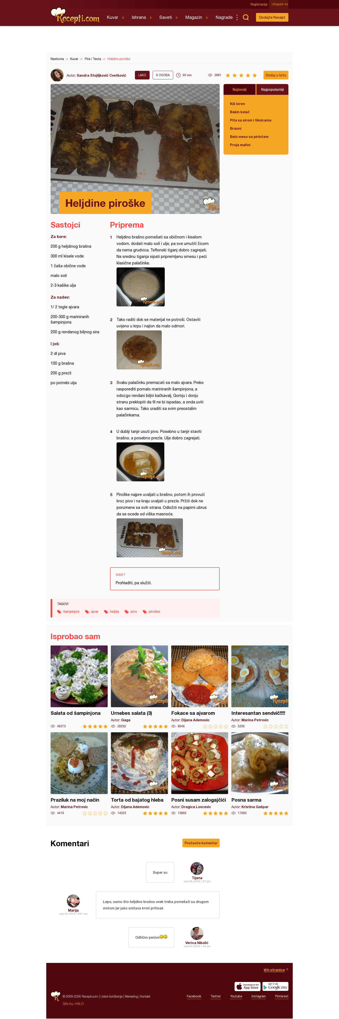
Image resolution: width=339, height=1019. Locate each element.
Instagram (259, 997)
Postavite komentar (201, 843)
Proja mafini (240, 145)
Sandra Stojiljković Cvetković (101, 75)
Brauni (235, 128)
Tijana (197, 878)
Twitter (216, 997)
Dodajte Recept (272, 17)
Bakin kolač (240, 112)
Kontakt (145, 997)
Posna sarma (259, 773)
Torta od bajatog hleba (139, 773)
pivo (134, 611)
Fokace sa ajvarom (199, 686)
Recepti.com (75, 15)
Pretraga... (246, 17)
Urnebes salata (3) (139, 686)
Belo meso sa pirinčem (249, 136)
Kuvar (112, 17)
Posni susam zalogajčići (199, 773)
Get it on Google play (275, 987)
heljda (114, 611)
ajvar (94, 611)
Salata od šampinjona (79, 686)
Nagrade (224, 17)
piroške (154, 611)
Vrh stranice (274, 970)
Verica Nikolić (196, 943)
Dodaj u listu (276, 75)
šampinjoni (71, 611)
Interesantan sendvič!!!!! (259, 686)
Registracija (259, 4)
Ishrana (139, 17)
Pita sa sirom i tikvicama (250, 120)
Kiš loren (237, 104)
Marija (73, 910)
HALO (79, 1004)
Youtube (236, 997)
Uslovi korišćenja (111, 997)
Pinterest (281, 997)
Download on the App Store (248, 987)
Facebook (194, 997)
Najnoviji (239, 89)
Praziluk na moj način (79, 773)
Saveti (165, 17)
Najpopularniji (272, 89)
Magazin (193, 17)
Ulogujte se (280, 4)
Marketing (131, 997)
